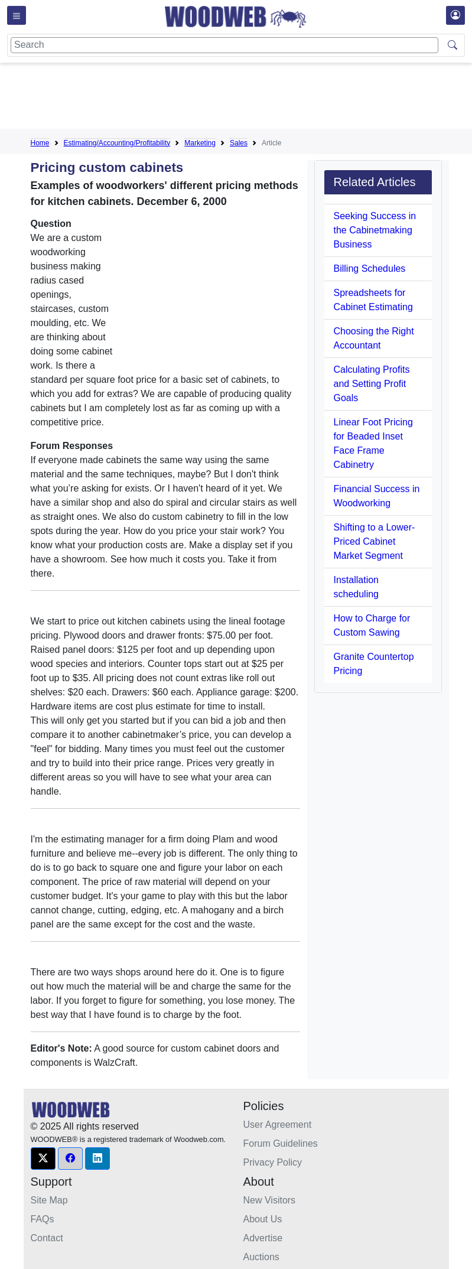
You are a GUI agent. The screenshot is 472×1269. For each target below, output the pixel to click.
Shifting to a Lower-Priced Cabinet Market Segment (374, 541)
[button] (43, 1158)
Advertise (263, 1238)
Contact (47, 1238)
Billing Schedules (370, 268)
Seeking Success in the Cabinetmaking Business (375, 230)
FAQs (42, 1219)
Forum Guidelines (280, 1143)
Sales (239, 143)
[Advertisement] (246, 98)
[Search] (224, 45)
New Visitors (269, 1200)
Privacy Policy (272, 1162)
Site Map (49, 1200)
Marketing (200, 143)
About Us (262, 1219)
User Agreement (277, 1125)
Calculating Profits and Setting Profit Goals (372, 384)
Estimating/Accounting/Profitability (117, 143)
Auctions (261, 1257)
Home (40, 143)
